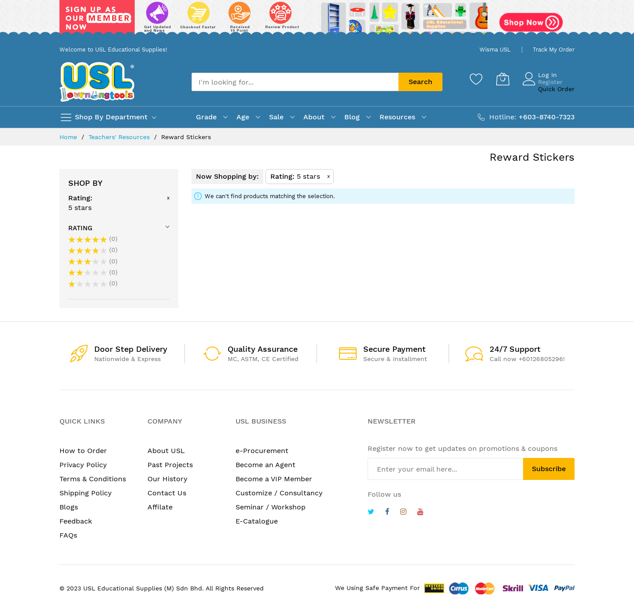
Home (69, 136)
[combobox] (295, 82)
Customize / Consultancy (279, 493)
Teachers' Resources (120, 136)
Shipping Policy (85, 493)
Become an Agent (265, 465)
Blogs (68, 507)
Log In (547, 74)
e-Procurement (262, 450)
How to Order (83, 450)
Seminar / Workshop (271, 507)
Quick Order (556, 88)
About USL (166, 450)
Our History (167, 479)
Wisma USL (495, 49)
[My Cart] (502, 79)
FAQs (68, 535)
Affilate (160, 507)
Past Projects (170, 465)
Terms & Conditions (92, 479)
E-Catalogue (257, 521)
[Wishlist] (476, 79)
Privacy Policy (83, 465)
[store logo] (96, 81)
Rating (80, 228)
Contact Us (166, 493)
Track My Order (554, 49)
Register (550, 81)
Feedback (75, 521)
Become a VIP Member (274, 479)
